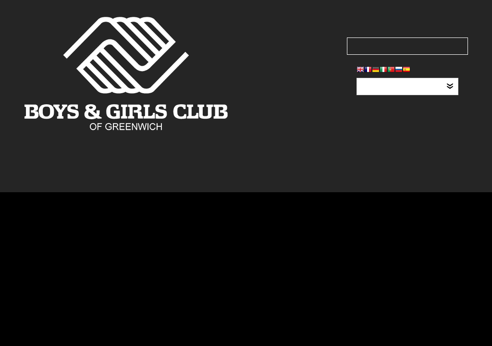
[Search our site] (407, 46)
